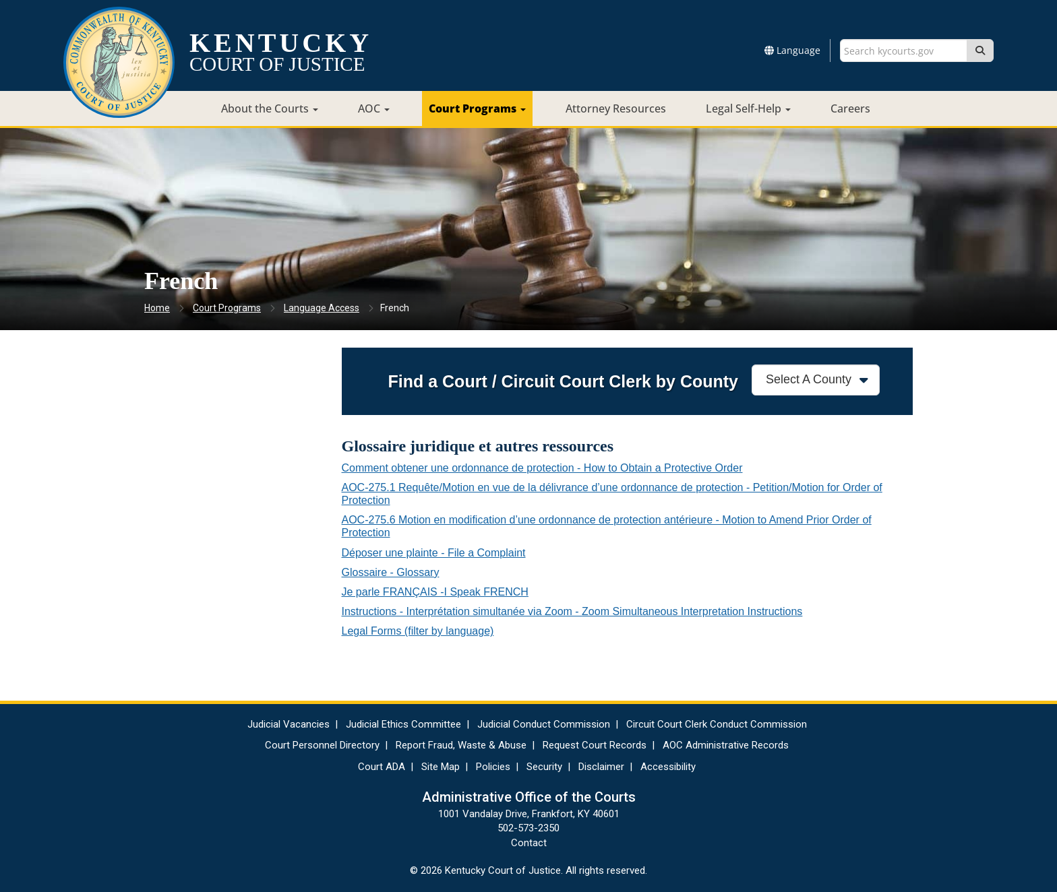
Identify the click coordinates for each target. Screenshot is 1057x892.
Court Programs (477, 108)
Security (544, 767)
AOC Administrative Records (726, 745)
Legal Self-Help (748, 108)
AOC (374, 108)
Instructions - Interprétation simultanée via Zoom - (572, 611)
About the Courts (269, 108)
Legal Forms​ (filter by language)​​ (418, 631)
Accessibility (668, 767)
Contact (529, 843)
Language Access (321, 307)
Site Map (440, 767)
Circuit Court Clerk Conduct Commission (716, 724)
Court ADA (381, 767)
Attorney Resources (616, 108)
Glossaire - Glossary (391, 572)
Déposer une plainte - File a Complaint (434, 553)
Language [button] (792, 50)
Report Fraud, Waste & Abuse (461, 745)
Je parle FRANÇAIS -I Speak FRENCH (435, 592)
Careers (850, 108)
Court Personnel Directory (322, 745)
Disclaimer (601, 767)
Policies (493, 767)
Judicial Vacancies (288, 724)
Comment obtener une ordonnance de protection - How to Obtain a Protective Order (542, 468)
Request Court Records (594, 745)
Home (157, 307)
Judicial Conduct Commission (543, 724)
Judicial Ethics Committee (403, 724)
